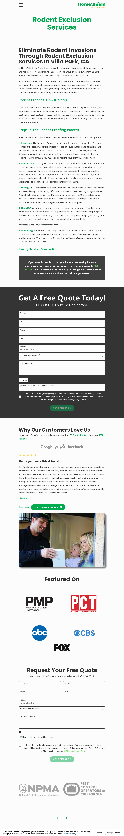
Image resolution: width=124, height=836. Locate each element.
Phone (22, 330)
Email (22, 338)
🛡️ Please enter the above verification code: (37, 386)
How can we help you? (28, 363)
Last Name (24, 322)
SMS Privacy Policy (71, 400)
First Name (24, 313)
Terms (83, 400)
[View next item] (27, 507)
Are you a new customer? (30, 355)
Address (23, 347)
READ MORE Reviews (48, 507)
